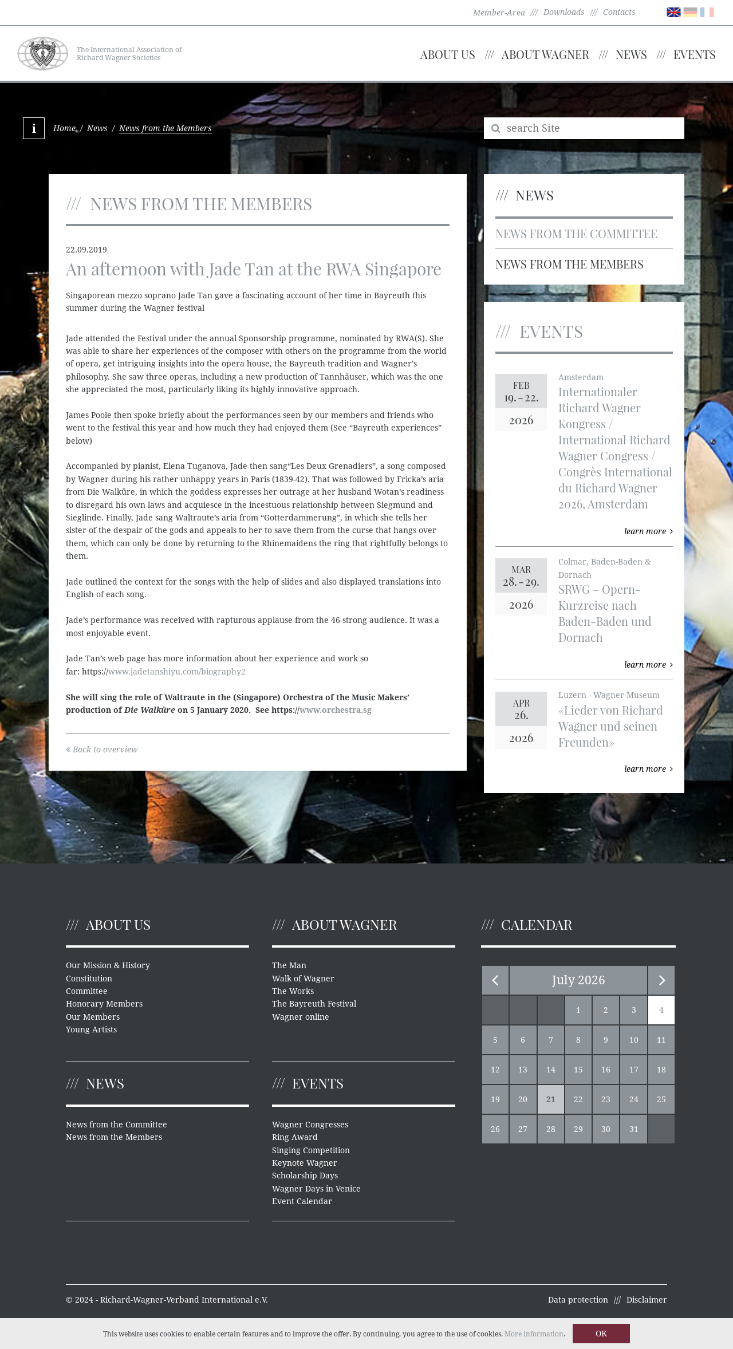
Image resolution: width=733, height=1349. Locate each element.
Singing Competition (311, 1150)
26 (495, 1129)
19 (495, 1099)
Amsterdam (581, 377)
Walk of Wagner (303, 978)
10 (634, 1039)
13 (522, 1069)
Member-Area (499, 12)
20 (522, 1099)
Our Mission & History (108, 965)
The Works (293, 991)
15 (578, 1069)
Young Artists (91, 1029)
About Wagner (545, 54)
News (631, 54)
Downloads (564, 12)
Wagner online (300, 1016)
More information (534, 1334)
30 (605, 1129)
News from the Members (569, 263)
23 (605, 1099)
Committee (87, 991)
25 (661, 1099)
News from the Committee (576, 233)
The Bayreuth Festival (314, 1003)
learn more (648, 531)
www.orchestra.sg (335, 710)
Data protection (578, 1299)
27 (522, 1129)
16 (605, 1069)
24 (634, 1099)
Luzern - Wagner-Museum (609, 695)
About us (447, 54)
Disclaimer (646, 1299)
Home (64, 128)
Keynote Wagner (304, 1162)
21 (550, 1099)
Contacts (619, 12)
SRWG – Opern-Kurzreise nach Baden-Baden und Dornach (605, 613)
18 (661, 1069)
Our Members (93, 1016)
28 (550, 1129)
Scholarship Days (305, 1175)
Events (694, 54)
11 (661, 1039)
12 (495, 1069)
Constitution (89, 978)
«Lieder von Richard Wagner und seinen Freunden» (610, 726)
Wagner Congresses (310, 1124)
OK (601, 1333)
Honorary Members (104, 1003)
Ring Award (295, 1137)
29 (578, 1129)
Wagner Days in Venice (316, 1188)
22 (578, 1099)
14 (550, 1069)
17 (634, 1069)
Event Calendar (302, 1201)
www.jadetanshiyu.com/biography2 (177, 671)
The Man (289, 965)
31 (634, 1129)
